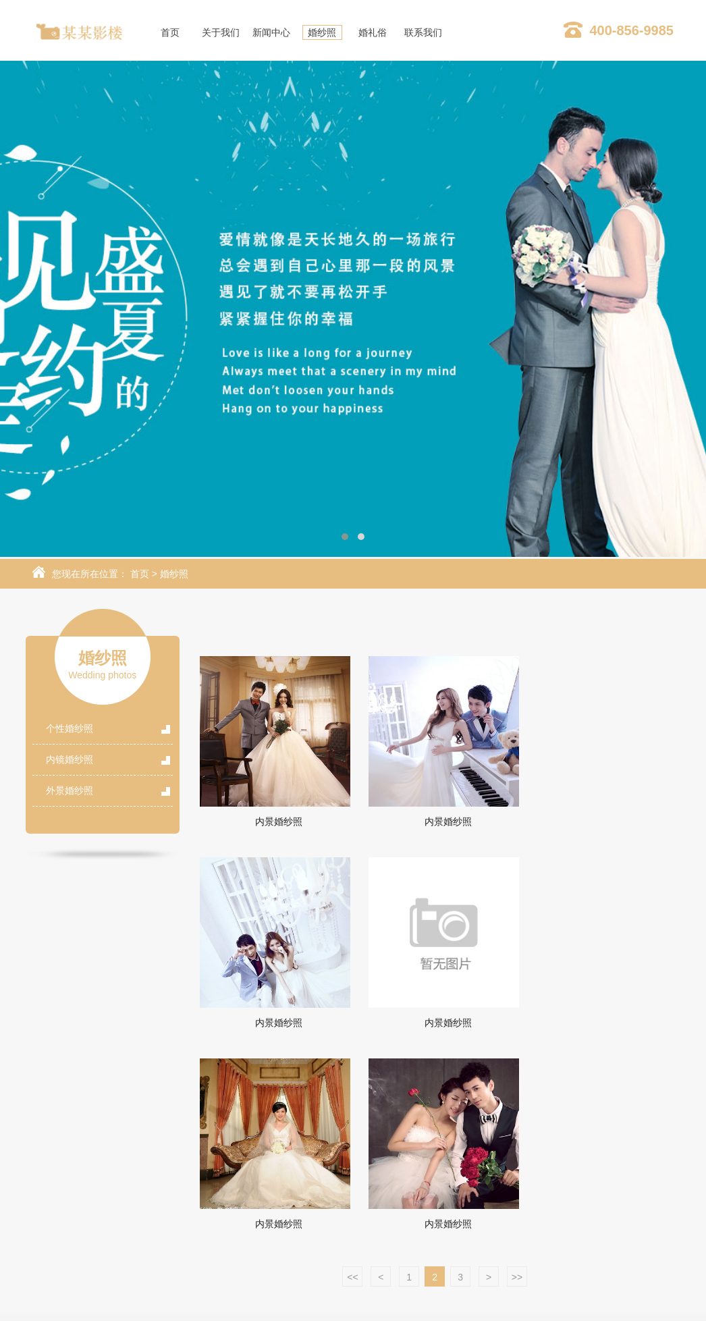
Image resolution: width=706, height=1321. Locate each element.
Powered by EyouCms (475, 1302)
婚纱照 (174, 573)
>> (517, 1076)
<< (352, 1076)
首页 (139, 573)
